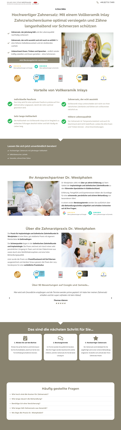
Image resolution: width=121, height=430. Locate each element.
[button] (9, 298)
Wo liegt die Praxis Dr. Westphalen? (27, 413)
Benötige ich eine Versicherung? (26, 403)
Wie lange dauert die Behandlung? (27, 399)
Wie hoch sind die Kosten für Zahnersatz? (30, 394)
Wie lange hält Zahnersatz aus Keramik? (29, 408)
